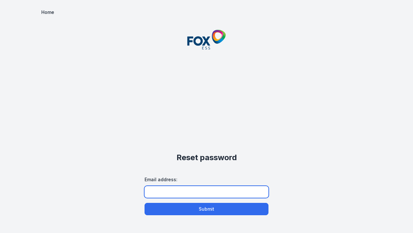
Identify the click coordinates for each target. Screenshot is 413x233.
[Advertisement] (206, 100)
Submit (206, 209)
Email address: (161, 179)
